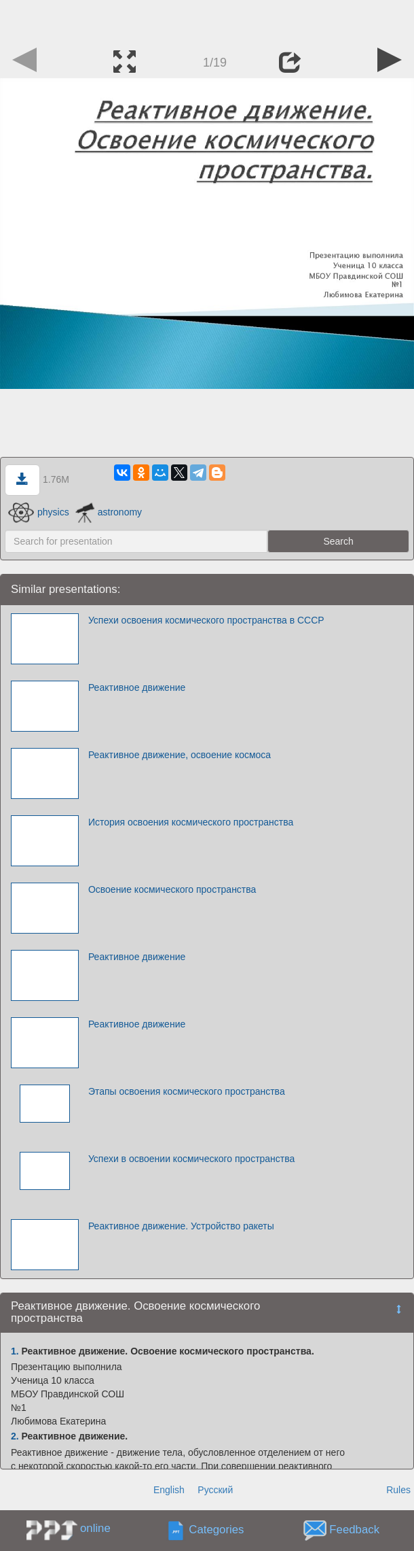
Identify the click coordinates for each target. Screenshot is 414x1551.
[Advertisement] (207, 20)
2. (15, 1436)
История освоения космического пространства (190, 822)
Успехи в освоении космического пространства (191, 1158)
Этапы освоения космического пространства (186, 1091)
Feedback (354, 1529)
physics (38, 512)
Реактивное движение (136, 687)
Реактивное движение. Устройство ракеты (181, 1226)
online (95, 1528)
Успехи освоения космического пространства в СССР (206, 620)
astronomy (108, 512)
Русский (215, 1489)
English (169, 1489)
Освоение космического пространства (172, 889)
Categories (216, 1529)
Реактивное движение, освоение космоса (179, 754)
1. (15, 1351)
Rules (398, 1489)
